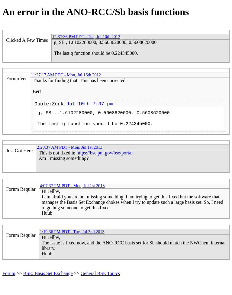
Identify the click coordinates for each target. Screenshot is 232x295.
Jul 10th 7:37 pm (89, 104)
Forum (8, 273)
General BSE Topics (100, 273)
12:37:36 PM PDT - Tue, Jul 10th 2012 (86, 36)
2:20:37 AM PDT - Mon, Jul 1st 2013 (69, 147)
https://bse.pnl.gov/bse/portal (104, 152)
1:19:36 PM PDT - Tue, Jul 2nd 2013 (72, 231)
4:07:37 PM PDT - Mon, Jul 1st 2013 (72, 185)
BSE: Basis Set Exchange (48, 273)
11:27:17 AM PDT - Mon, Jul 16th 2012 (66, 74)
